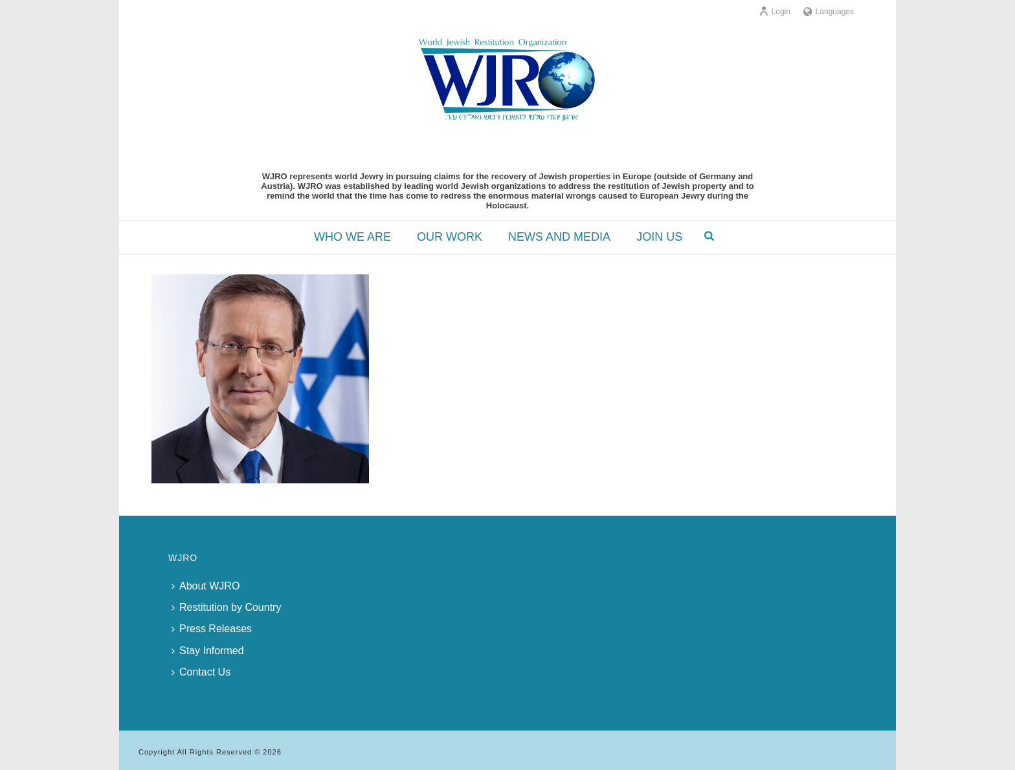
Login (774, 11)
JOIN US (659, 236)
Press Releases (212, 628)
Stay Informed (208, 650)
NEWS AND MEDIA (559, 236)
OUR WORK (449, 236)
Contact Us (201, 671)
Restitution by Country (226, 607)
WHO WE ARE (352, 236)
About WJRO (206, 585)
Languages (828, 11)
